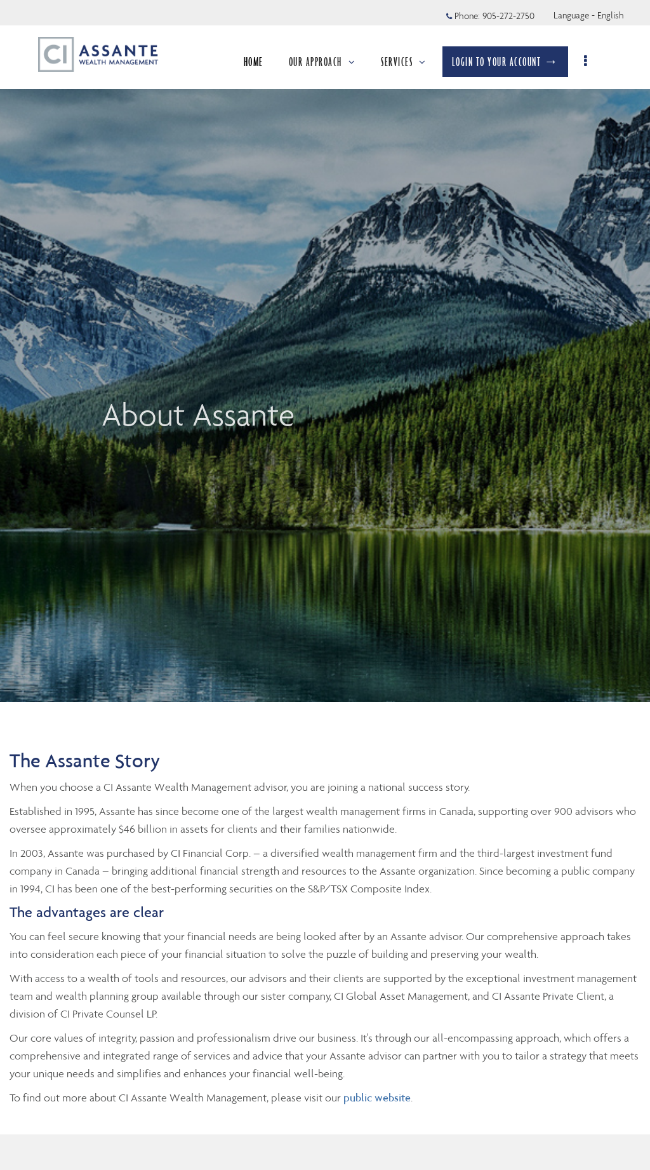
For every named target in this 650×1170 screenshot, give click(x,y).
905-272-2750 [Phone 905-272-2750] (508, 16)
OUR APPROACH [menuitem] (327, 61)
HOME (258, 61)
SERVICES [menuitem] (409, 61)
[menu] (591, 61)
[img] (325, 351)
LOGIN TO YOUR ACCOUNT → (510, 61)
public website (377, 1098)
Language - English (589, 15)
